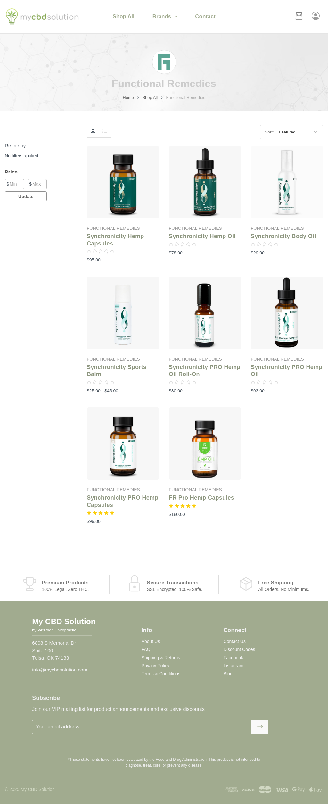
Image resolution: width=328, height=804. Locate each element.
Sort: (269, 132)
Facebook (233, 657)
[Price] (41, 172)
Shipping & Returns (161, 657)
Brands (164, 16)
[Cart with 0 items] (299, 17)
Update (25, 196)
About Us (151, 641)
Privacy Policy (155, 665)
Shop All (123, 16)
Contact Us (235, 641)
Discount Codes (239, 649)
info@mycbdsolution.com (59, 669)
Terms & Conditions (161, 673)
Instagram (233, 665)
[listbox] (298, 132)
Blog (228, 673)
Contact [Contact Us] (205, 16)
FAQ (146, 649)
